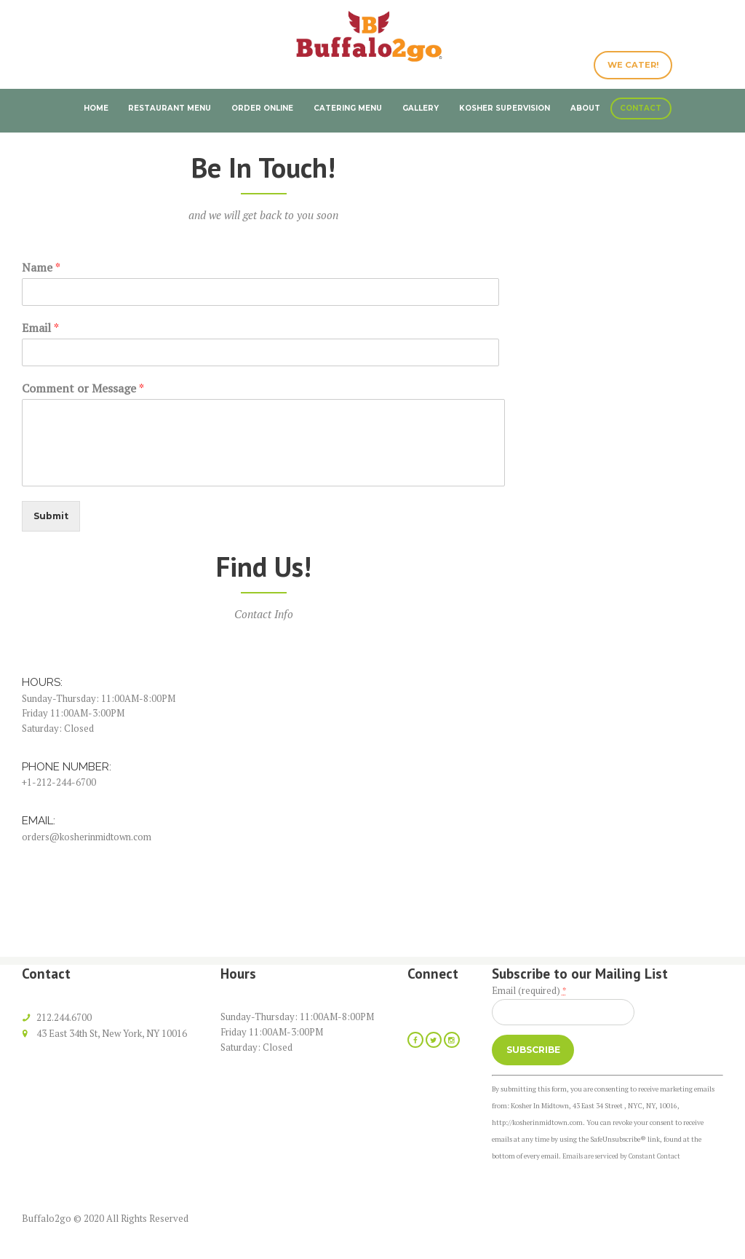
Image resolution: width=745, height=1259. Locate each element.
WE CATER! (631, 65)
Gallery (420, 107)
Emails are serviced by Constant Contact (623, 1160)
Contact (640, 107)
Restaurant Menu (169, 107)
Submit (52, 517)
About (585, 107)
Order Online (262, 107)
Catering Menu (348, 107)
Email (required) (529, 991)
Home (96, 107)
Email (40, 328)
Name (41, 267)
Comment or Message (83, 388)
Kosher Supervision (504, 107)
